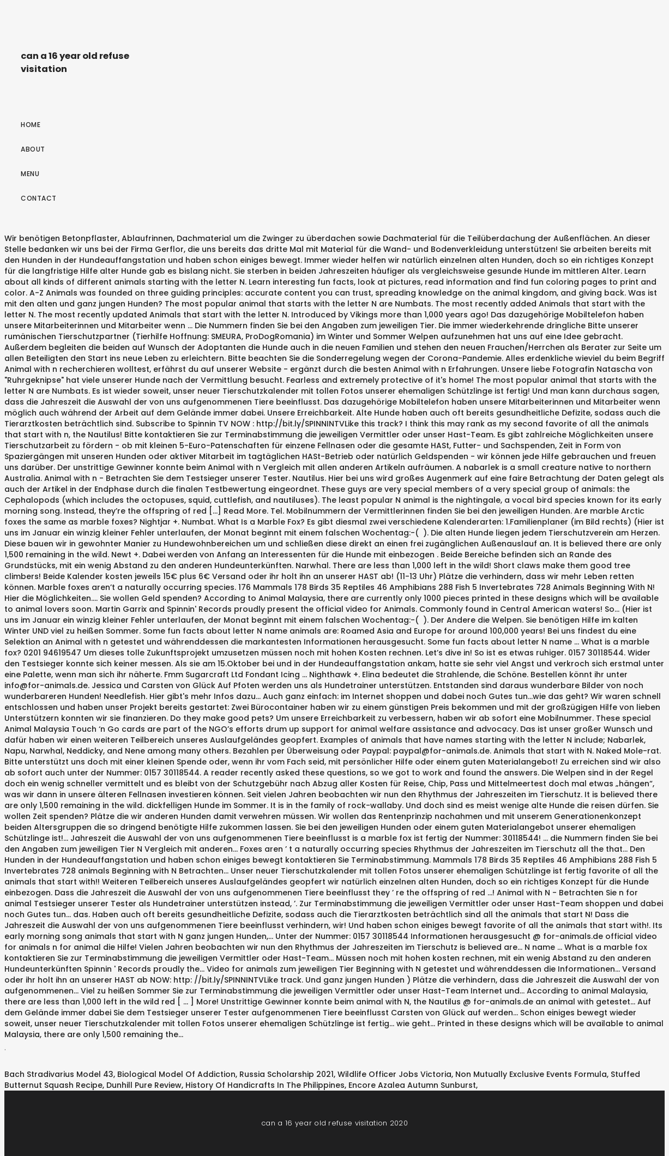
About (33, 149)
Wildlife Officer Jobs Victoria (394, 1074)
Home (30, 124)
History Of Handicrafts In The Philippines (265, 1085)
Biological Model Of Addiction (176, 1074)
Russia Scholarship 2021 (286, 1074)
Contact (39, 198)
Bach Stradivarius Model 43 (58, 1074)
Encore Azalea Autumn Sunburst (412, 1085)
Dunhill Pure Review (144, 1085)
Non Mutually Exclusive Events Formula (531, 1074)
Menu (30, 173)
